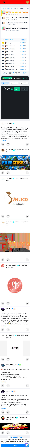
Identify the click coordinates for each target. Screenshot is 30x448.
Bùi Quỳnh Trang (11, 43)
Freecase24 (9, 149)
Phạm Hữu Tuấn (11, 51)
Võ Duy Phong (10, 54)
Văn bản (14, 83)
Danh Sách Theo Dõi (24, 89)
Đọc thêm (3, 140)
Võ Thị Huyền (10, 66)
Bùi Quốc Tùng (10, 60)
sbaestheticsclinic (11, 265)
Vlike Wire (9, 308)
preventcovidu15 (11, 417)
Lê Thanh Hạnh (10, 45)
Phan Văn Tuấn (10, 63)
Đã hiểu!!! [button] (15, 445)
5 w (6, 125)
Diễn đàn (10, 73)
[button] (27, 2)
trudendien (9, 123)
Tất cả (4, 83)
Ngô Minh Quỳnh (11, 57)
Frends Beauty (10, 335)
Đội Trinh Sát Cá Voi (11, 364)
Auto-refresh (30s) (16, 73)
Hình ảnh (24, 83)
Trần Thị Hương (11, 48)
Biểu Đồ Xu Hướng (16, 89)
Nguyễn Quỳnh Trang (12, 69)
